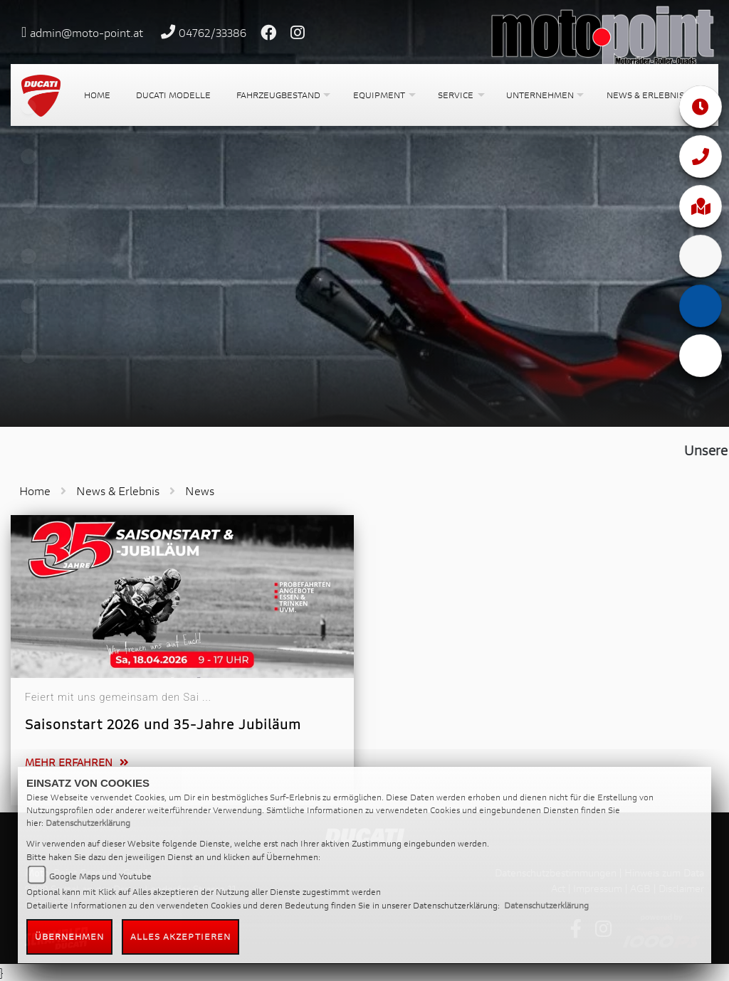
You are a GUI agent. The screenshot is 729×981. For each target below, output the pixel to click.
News (199, 490)
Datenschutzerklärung (88, 822)
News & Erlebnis (117, 490)
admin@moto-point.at (86, 32)
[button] (282, 95)
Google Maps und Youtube (100, 876)
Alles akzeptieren (180, 936)
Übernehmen (70, 936)
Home (35, 490)
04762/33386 (212, 32)
